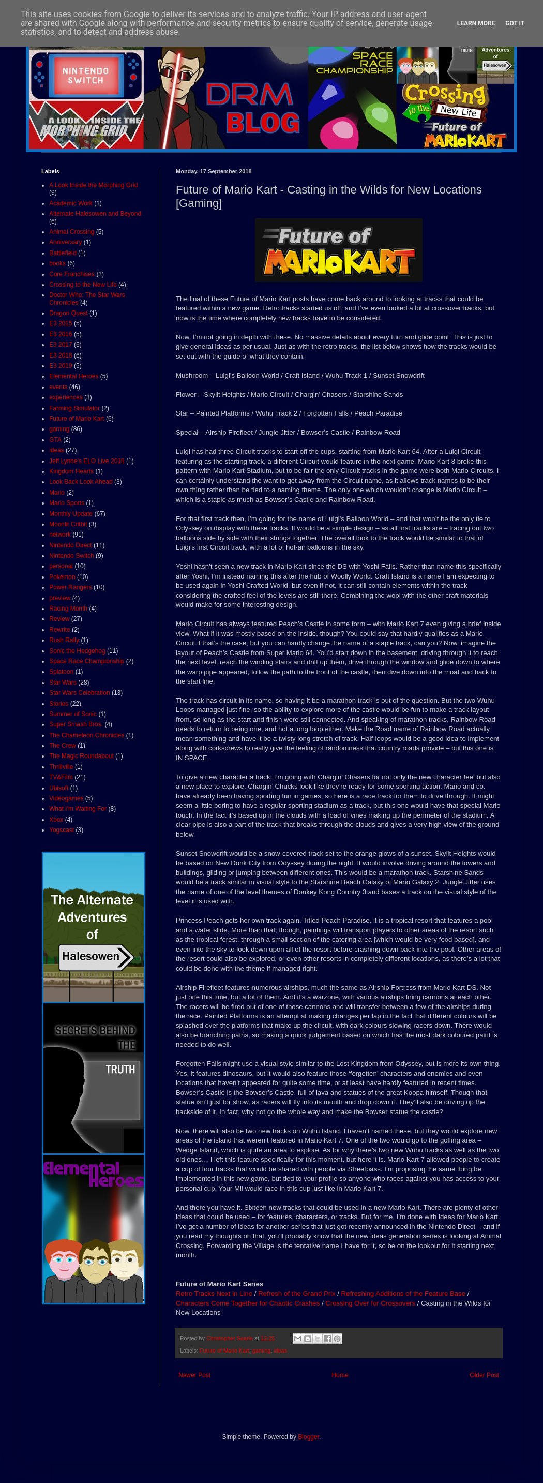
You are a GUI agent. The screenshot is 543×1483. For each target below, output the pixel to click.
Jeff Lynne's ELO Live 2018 (87, 461)
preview (59, 598)
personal (61, 566)
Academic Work (71, 203)
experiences (66, 397)
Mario (57, 492)
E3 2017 (60, 344)
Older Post (484, 1375)
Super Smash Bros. (76, 724)
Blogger (308, 1437)
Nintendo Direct (70, 545)
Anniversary (65, 242)
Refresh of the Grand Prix (297, 1293)
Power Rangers (70, 587)
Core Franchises (72, 274)
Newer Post (194, 1375)
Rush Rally (64, 640)
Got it (514, 23)
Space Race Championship (86, 661)
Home (340, 1375)
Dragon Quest (68, 313)
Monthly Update (71, 513)
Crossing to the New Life (83, 284)
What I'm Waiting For (78, 808)
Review (59, 618)
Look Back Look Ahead (81, 481)
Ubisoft (58, 788)
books (57, 263)
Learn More (476, 23)
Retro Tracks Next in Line (214, 1293)
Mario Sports (66, 503)
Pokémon (62, 577)
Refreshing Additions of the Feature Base (403, 1293)
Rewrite (59, 629)
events (58, 387)
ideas (280, 1350)
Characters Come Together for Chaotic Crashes (248, 1303)
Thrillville (61, 766)
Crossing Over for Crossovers (370, 1303)
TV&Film (61, 777)
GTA (55, 439)
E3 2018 (60, 355)
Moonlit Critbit (68, 524)
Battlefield (63, 253)
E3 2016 (60, 334)
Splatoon (61, 671)
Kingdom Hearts (71, 471)
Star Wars (63, 682)
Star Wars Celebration (79, 692)
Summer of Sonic (73, 714)
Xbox (56, 819)
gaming (261, 1350)
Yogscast (61, 830)
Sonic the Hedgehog (77, 651)
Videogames (66, 798)
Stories (58, 703)
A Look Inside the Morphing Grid (93, 185)
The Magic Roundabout (81, 756)
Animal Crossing (71, 231)
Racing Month (68, 608)
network (60, 534)
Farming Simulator (74, 408)
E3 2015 (60, 323)
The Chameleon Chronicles (86, 735)
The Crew (62, 745)
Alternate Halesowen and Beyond (95, 213)
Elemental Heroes (73, 376)
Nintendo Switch (71, 555)
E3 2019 (60, 365)
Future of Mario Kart (224, 1350)
